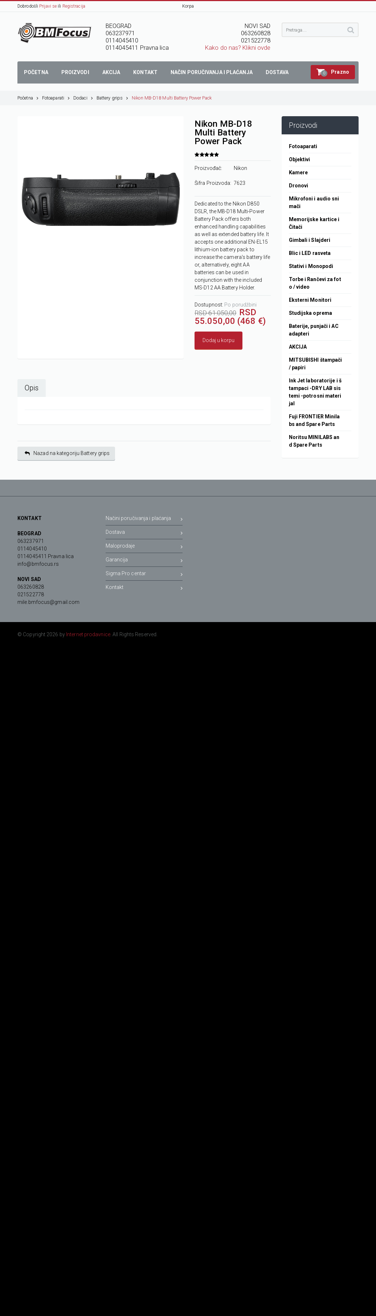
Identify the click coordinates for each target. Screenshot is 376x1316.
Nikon (241, 168)
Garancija (144, 561)
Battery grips (112, 98)
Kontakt (144, 588)
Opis (31, 388)
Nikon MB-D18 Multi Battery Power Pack (172, 98)
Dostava (144, 533)
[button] (333, 72)
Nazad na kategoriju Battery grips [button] (67, 453)
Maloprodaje (144, 547)
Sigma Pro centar (144, 574)
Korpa (188, 6)
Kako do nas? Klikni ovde (237, 47)
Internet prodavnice (88, 634)
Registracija (73, 6)
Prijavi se (48, 6)
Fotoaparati (56, 98)
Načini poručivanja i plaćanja (144, 519)
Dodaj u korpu (218, 340)
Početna (27, 98)
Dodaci (83, 98)
